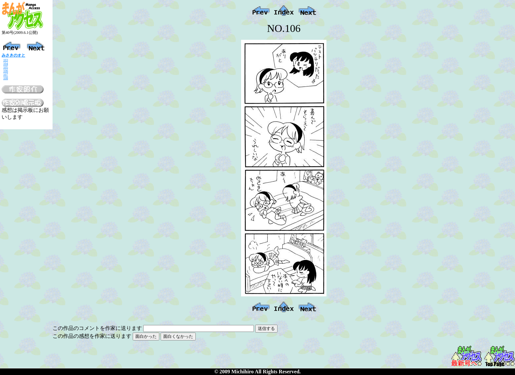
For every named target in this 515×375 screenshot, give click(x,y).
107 (5, 74)
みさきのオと (13, 55)
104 (5, 63)
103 (5, 60)
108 (5, 78)
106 (5, 71)
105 (5, 67)
